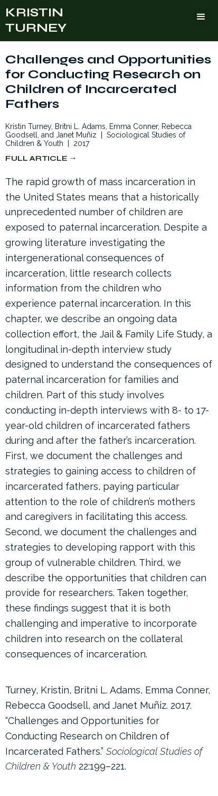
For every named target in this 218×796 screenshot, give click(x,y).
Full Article (36, 158)
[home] (36, 20)
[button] (201, 17)
